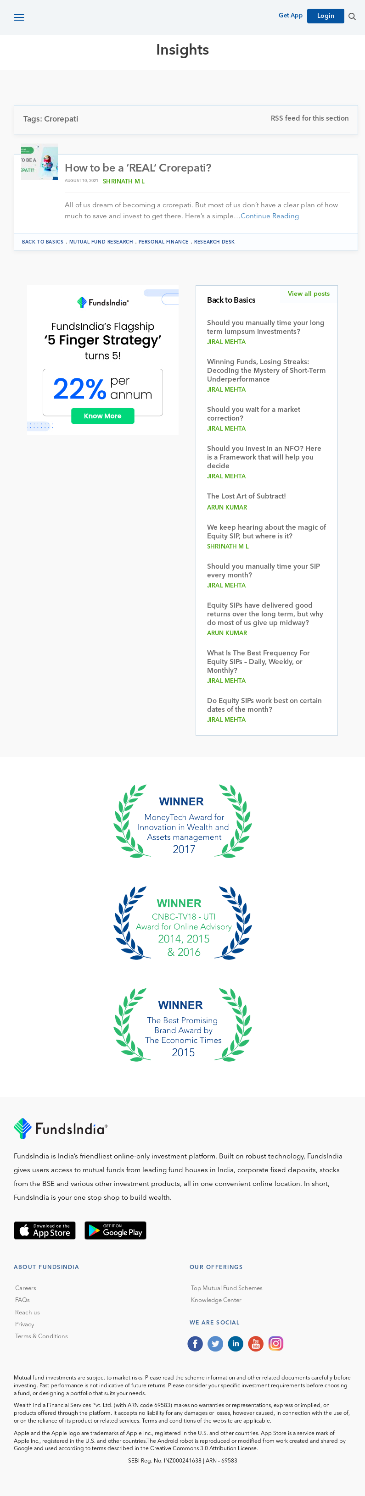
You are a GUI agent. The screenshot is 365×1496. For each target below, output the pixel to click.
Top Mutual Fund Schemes (227, 1288)
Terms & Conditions (41, 1337)
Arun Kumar (227, 508)
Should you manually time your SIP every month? (263, 571)
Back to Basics (42, 242)
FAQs (22, 1300)
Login (325, 16)
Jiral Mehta (226, 342)
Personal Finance (164, 242)
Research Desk (214, 242)
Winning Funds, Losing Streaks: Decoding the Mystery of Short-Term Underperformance (266, 371)
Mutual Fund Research (101, 242)
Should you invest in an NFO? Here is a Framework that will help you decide (264, 458)
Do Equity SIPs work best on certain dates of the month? (264, 706)
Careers (25, 1288)
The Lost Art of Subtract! (246, 496)
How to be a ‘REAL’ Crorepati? (138, 168)
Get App (291, 16)
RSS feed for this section (310, 119)
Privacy (24, 1325)
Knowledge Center (216, 1300)
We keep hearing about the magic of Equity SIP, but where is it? (266, 532)
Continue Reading (270, 216)
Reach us (27, 1313)
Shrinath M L (124, 182)
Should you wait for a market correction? (253, 414)
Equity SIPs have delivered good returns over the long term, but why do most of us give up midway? (265, 615)
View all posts (309, 294)
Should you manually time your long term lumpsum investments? (266, 328)
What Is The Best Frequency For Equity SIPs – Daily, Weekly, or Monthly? (258, 662)
